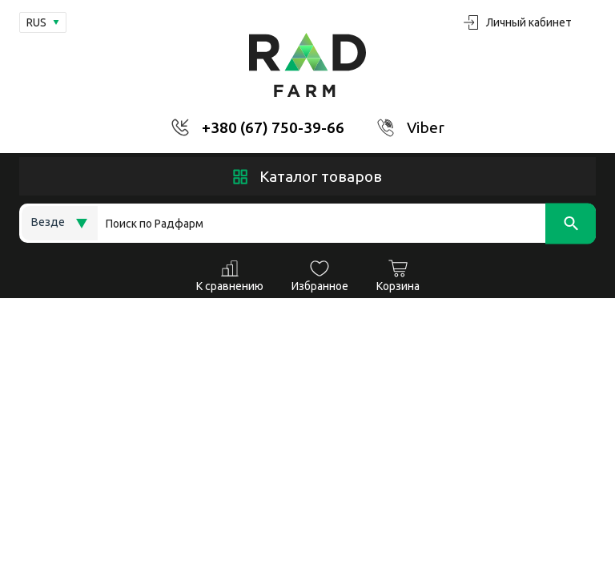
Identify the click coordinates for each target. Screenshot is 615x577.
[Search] (347, 223)
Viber (425, 127)
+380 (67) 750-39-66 (273, 127)
